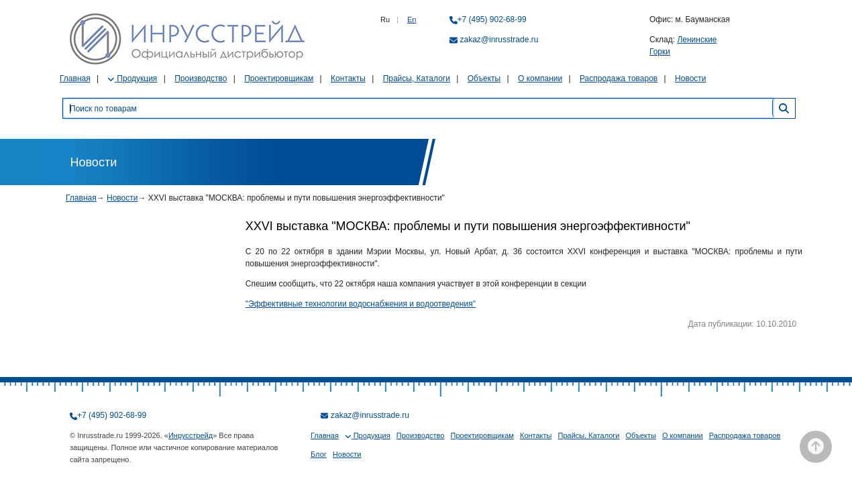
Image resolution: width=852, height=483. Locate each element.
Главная (75, 78)
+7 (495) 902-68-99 (492, 19)
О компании (540, 78)
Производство (200, 78)
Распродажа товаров (618, 78)
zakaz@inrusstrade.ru (499, 39)
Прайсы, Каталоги (416, 78)
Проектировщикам (278, 78)
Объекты (484, 78)
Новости (690, 78)
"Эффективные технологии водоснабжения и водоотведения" (361, 304)
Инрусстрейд (190, 435)
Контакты (348, 78)
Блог (319, 454)
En (411, 19)
